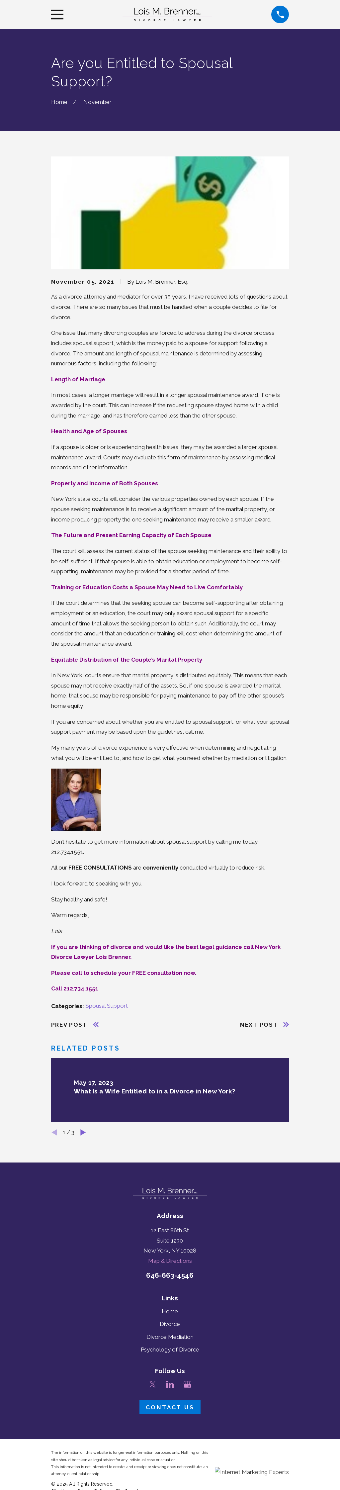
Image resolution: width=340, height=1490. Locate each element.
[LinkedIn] (170, 1384)
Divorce (170, 1324)
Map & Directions (170, 1260)
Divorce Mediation (170, 1337)
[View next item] (83, 1132)
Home (170, 1311)
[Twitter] (153, 1384)
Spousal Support (106, 1005)
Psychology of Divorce (170, 1349)
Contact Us (170, 1407)
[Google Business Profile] (188, 1384)
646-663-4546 (170, 1275)
